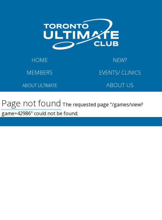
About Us (120, 85)
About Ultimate (39, 85)
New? (120, 60)
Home (39, 60)
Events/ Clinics (120, 72)
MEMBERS (40, 72)
